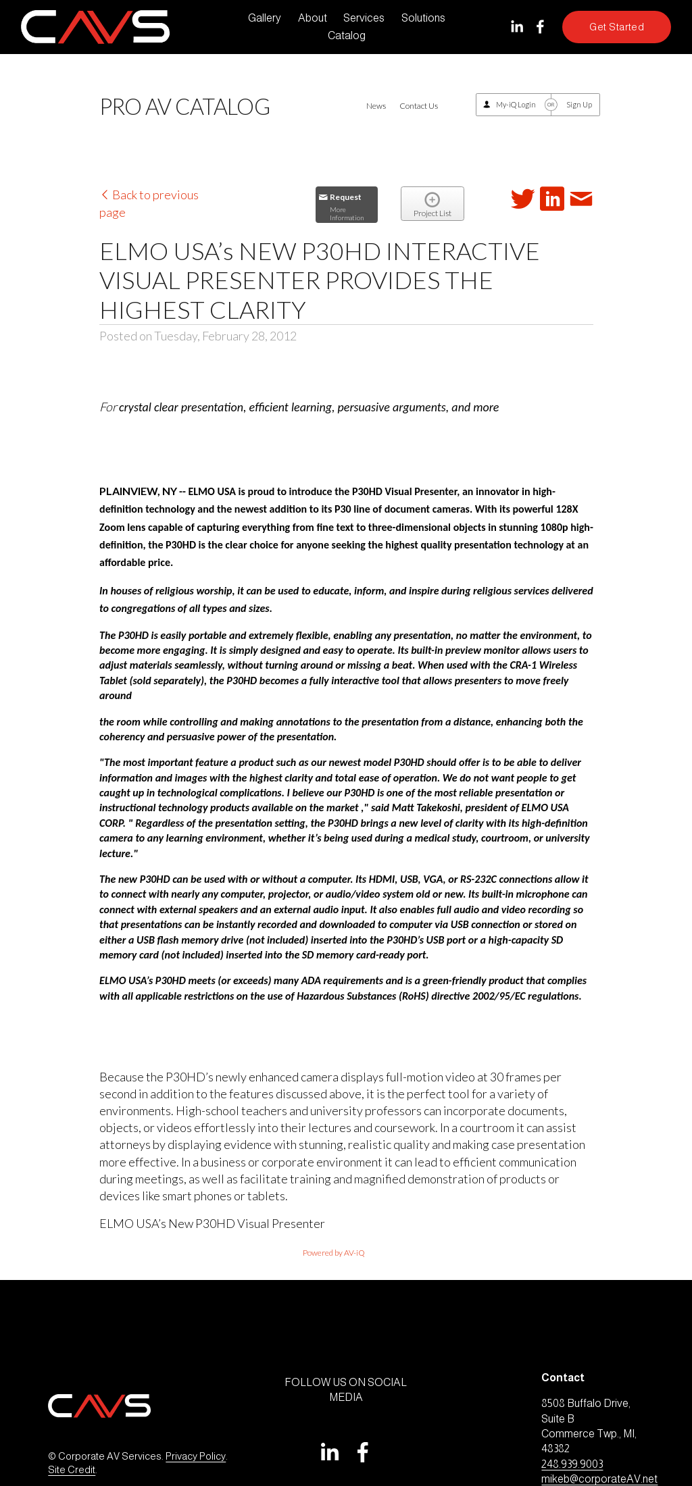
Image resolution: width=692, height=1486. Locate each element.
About (312, 18)
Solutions (423, 18)
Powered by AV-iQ (334, 1253)
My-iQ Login (516, 104)
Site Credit (71, 1469)
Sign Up (579, 104)
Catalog (347, 35)
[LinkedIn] (516, 26)
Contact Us (418, 106)
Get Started (616, 27)
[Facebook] (540, 26)
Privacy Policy (196, 1456)
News (376, 106)
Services (364, 18)
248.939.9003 (572, 1464)
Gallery (264, 18)
